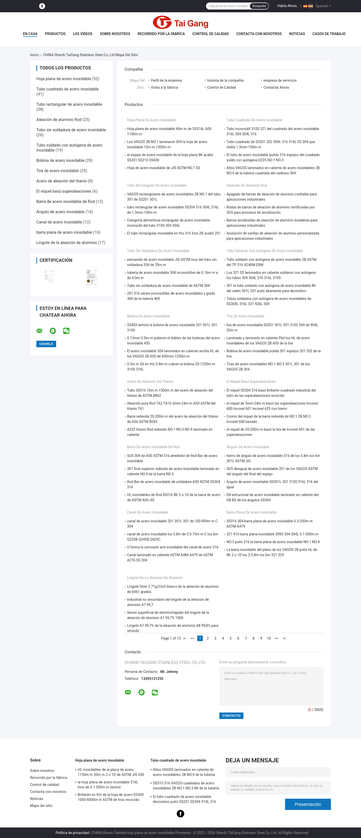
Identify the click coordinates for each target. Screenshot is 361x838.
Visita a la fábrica (164, 87)
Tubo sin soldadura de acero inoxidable (71, 130)
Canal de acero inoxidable (59, 222)
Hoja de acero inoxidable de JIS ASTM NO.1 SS (163, 168)
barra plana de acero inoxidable (64, 232)
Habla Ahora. (287, 6)
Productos (55, 34)
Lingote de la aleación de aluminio (66, 242)
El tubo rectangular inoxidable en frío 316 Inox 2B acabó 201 (174, 233)
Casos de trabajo (329, 34)
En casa (30, 34)
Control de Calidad (221, 87)
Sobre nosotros (115, 34)
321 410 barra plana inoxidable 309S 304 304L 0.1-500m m (273, 534)
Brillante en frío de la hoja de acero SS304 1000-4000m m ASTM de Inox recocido (111, 797)
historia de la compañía (225, 80)
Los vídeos (82, 34)
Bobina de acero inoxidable (60, 160)
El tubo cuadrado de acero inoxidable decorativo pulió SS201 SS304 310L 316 (184, 799)
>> (277, 638)
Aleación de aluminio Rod (58, 119)
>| (284, 638)
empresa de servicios (280, 80)
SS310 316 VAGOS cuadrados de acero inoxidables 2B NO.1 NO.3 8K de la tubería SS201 (186, 786)
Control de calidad (210, 34)
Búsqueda (259, 6)
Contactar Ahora (276, 87)
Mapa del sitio (41, 806)
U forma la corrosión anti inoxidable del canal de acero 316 (172, 547)
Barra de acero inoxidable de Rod (65, 201)
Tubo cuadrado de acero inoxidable (67, 89)
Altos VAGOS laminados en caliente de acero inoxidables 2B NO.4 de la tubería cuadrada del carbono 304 (184, 773)
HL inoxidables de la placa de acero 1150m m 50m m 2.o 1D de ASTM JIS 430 (111, 772)
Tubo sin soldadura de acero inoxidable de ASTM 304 (168, 286)
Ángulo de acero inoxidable (60, 211)
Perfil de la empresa (166, 80)
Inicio (34, 55)
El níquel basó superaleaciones (63, 191)
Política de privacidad (72, 833)
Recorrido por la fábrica (161, 34)
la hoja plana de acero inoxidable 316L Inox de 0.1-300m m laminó (108, 784)
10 (269, 638)
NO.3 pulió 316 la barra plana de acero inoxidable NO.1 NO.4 (273, 542)
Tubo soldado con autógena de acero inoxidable (265, 251)
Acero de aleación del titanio (61, 181)
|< (185, 638)
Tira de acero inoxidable (57, 170)
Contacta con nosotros (259, 34)
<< (192, 638)
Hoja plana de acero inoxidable (63, 78)
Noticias (297, 34)
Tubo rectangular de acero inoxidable (69, 104)
